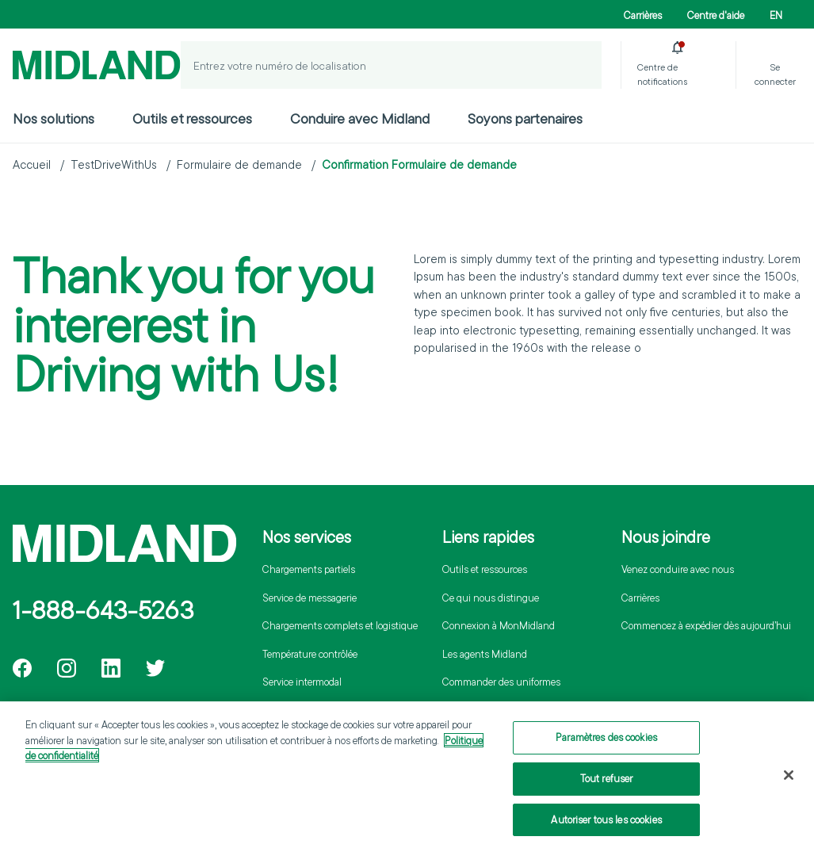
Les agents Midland (484, 653)
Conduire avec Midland (360, 118)
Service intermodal (302, 681)
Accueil (32, 164)
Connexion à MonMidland (498, 625)
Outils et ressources (192, 118)
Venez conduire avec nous (677, 569)
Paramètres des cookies (606, 741)
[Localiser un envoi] (578, 65)
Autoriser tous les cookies (606, 823)
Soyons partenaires (525, 118)
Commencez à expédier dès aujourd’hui (706, 625)
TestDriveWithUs (114, 164)
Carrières (643, 15)
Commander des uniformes (501, 681)
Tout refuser (606, 782)
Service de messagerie (309, 597)
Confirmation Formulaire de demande (419, 164)
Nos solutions (53, 118)
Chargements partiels (308, 569)
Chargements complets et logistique (340, 625)
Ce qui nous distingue (490, 597)
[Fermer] (788, 779)
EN (776, 15)
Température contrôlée (309, 653)
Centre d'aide (715, 15)
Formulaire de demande (239, 164)
